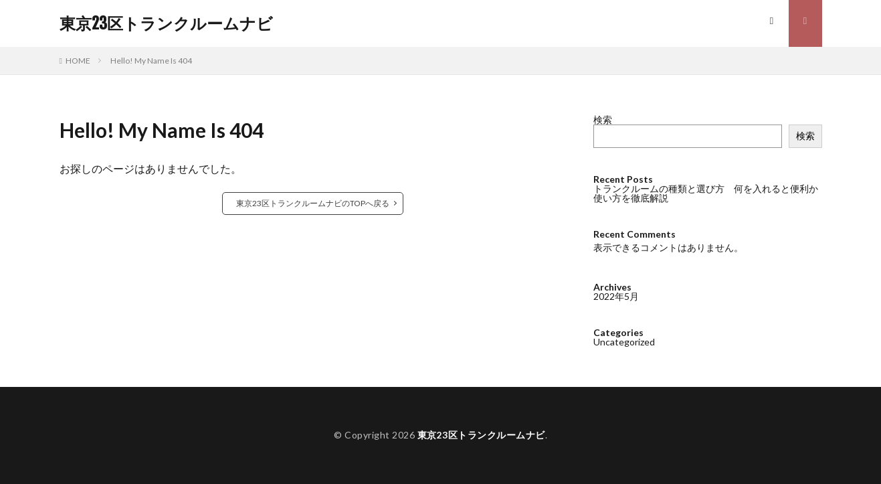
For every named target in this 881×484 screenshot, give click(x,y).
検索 (602, 119)
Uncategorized (624, 341)
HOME (78, 61)
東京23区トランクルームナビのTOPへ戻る (312, 203)
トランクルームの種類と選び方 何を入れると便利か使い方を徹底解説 (705, 193)
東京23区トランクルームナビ (166, 23)
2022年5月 (616, 295)
